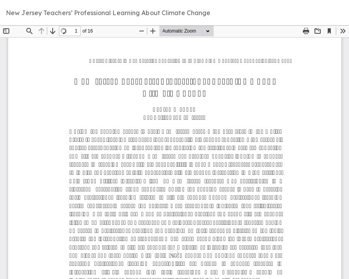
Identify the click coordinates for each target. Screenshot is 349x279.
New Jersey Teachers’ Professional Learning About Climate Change (108, 13)
